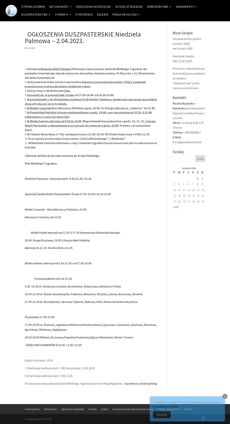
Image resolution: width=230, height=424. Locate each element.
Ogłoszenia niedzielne (93, 7)
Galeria (102, 14)
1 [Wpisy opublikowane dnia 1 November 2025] (197, 178)
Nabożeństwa (157, 7)
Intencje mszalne (129, 7)
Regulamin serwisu (200, 404)
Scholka (92, 409)
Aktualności (59, 7)
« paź (176, 207)
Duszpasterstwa (34, 14)
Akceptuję (162, 416)
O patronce (84, 14)
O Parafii (61, 14)
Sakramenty (185, 7)
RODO (174, 408)
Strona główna (33, 7)
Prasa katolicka (124, 14)
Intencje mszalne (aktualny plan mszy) (133, 409)
